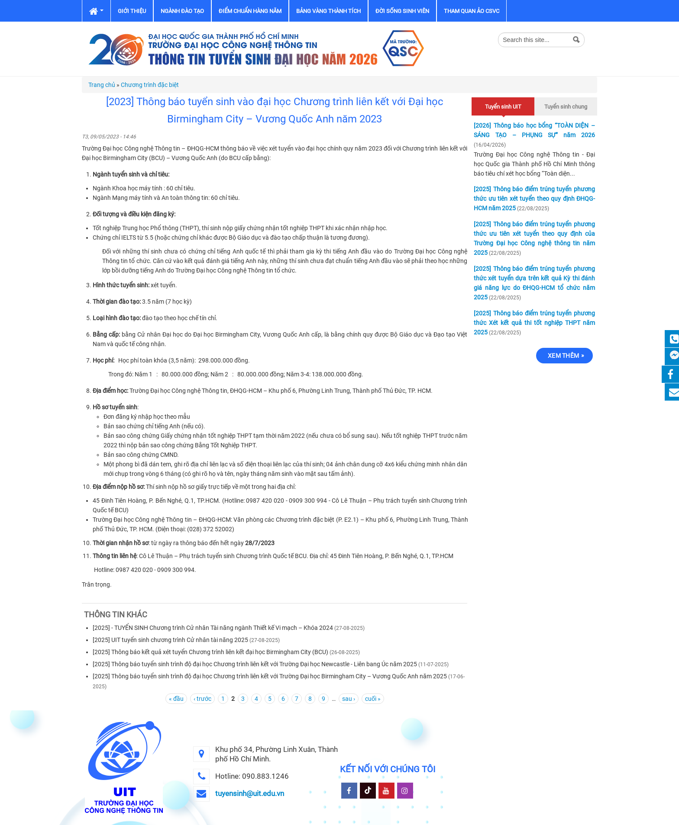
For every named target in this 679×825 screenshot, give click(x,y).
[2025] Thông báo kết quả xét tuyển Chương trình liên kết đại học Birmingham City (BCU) (210, 651)
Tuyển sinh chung (565, 106)
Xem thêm (563, 355)
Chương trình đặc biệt (150, 84)
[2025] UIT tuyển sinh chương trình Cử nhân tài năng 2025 (170, 639)
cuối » (373, 698)
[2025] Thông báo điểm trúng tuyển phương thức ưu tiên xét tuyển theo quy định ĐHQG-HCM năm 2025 (534, 199)
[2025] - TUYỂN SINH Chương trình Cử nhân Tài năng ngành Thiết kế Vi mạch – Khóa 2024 (213, 627)
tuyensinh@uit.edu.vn (249, 793)
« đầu (176, 698)
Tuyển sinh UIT (503, 105)
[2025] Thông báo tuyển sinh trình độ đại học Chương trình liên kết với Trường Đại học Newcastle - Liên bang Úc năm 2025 (255, 664)
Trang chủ (101, 84)
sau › (348, 698)
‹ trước (202, 698)
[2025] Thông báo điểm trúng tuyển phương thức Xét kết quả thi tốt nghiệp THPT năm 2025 (534, 323)
